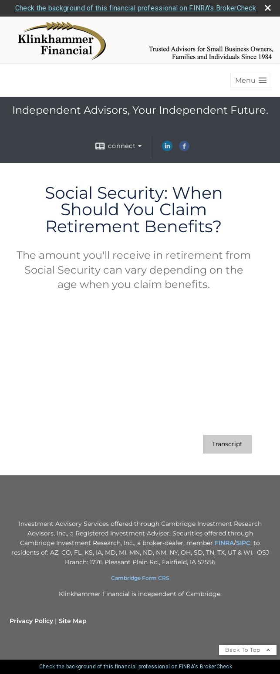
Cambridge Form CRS (140, 578)
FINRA (224, 543)
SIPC (243, 543)
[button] (250, 80)
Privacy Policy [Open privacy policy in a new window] (31, 621)
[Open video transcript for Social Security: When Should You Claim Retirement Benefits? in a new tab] (227, 444)
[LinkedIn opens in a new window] (167, 149)
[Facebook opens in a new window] (184, 149)
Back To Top (247, 650)
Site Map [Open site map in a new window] (73, 621)
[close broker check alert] (267, 7)
